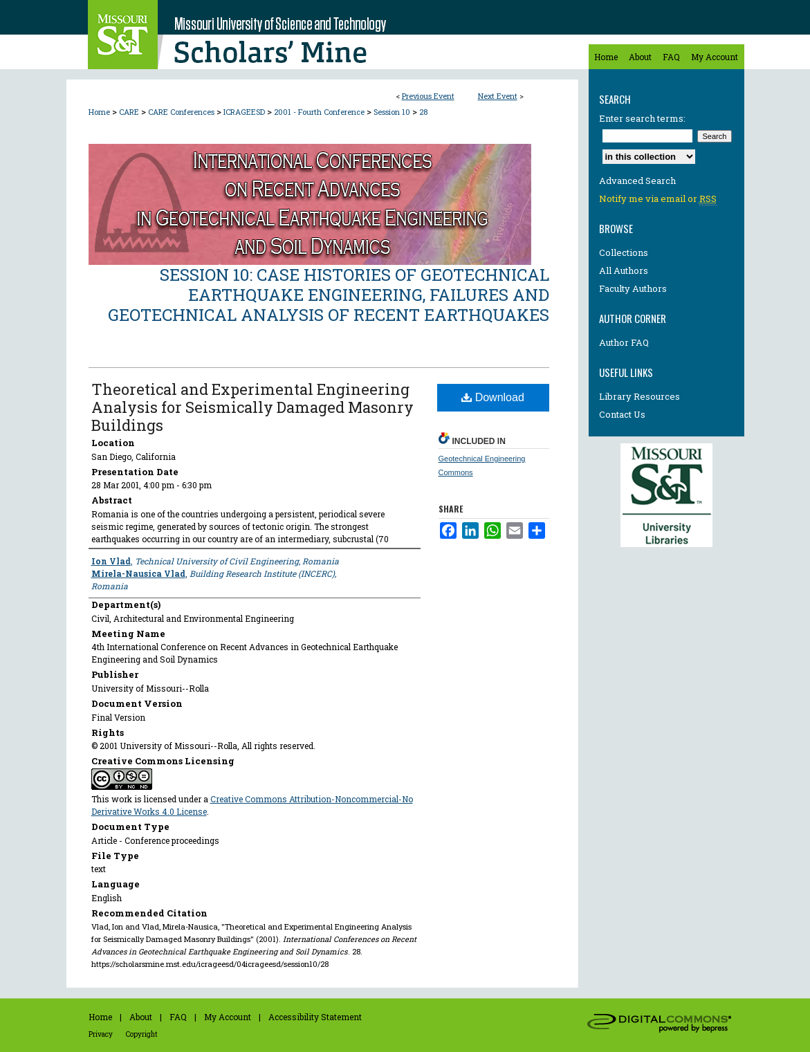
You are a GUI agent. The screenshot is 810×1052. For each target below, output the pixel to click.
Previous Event (428, 96)
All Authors (623, 270)
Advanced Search (637, 180)
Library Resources (639, 396)
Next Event (497, 96)
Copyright (142, 1034)
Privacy (101, 1034)
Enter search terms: (642, 118)
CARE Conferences (182, 112)
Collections (623, 252)
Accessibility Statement (315, 1016)
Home (99, 112)
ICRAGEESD (245, 112)
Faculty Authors (633, 288)
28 (423, 112)
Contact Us (622, 414)
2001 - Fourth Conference (320, 112)
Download (492, 397)
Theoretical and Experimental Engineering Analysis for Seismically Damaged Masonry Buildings (252, 407)
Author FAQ (624, 342)
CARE (130, 112)
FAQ (178, 1016)
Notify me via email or (658, 198)
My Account (227, 1016)
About (140, 1016)
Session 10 (393, 112)
